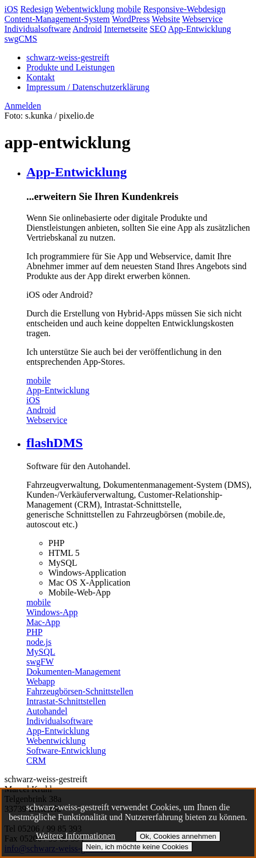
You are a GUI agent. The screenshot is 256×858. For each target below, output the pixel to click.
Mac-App (43, 622)
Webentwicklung (84, 9)
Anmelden (22, 105)
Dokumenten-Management (73, 671)
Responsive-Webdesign (184, 9)
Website (166, 19)
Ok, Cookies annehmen (178, 836)
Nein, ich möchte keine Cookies (137, 847)
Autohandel (47, 711)
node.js (39, 642)
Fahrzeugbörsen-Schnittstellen (79, 691)
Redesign (36, 9)
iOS (11, 9)
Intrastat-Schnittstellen (66, 701)
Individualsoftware (37, 29)
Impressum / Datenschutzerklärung (87, 87)
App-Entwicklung (199, 29)
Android (87, 29)
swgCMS (20, 38)
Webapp (40, 681)
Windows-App (52, 612)
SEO (157, 29)
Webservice (202, 19)
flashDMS (54, 443)
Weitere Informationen (75, 835)
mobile (128, 9)
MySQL (40, 651)
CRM (36, 760)
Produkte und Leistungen (70, 67)
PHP (34, 632)
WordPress (131, 19)
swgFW (40, 661)
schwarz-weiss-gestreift (67, 57)
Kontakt (40, 77)
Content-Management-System (57, 19)
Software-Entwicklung (66, 750)
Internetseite (125, 29)
